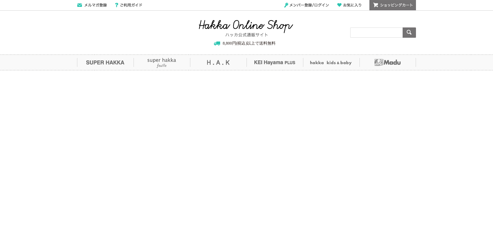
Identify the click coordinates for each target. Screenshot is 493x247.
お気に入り (349, 5)
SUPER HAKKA (105, 62)
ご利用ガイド (128, 5)
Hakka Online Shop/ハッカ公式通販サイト (246, 28)
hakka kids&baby (331, 62)
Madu (388, 62)
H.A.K (218, 62)
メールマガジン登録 (92, 5)
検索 (409, 32)
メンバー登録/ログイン (306, 5)
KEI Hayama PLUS (275, 62)
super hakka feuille (162, 62)
